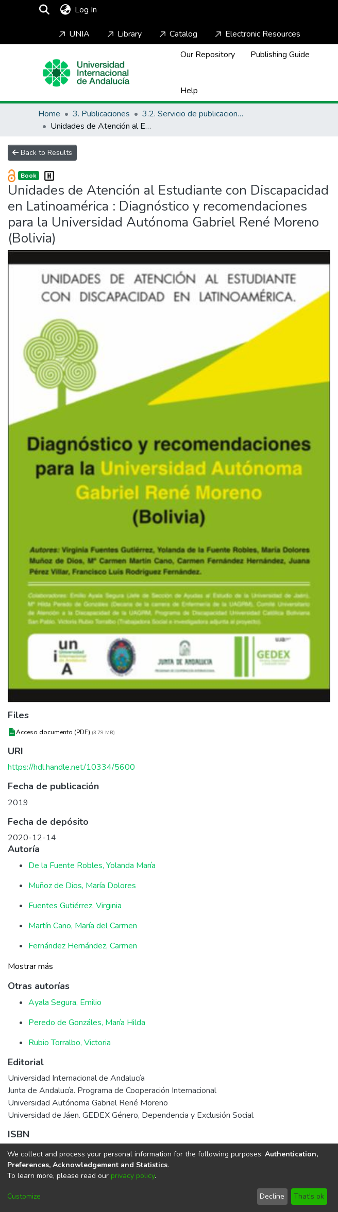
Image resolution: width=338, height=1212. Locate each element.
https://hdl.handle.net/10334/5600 (71, 767)
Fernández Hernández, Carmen (82, 945)
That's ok (309, 1196)
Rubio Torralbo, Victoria (69, 1042)
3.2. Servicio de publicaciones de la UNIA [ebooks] (193, 113)
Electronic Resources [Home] (256, 34)
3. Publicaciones (101, 113)
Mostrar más (30, 966)
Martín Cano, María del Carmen (82, 925)
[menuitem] (65, 10)
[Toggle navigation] (128, 10)
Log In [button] (86, 9)
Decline (272, 1196)
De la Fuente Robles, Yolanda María (92, 865)
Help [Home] (189, 90)
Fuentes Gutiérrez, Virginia (75, 905)
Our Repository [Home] (207, 54)
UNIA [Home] (73, 34)
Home (49, 113)
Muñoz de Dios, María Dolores (82, 885)
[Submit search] (44, 10)
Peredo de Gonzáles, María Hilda (86, 1022)
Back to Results (42, 153)
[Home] (86, 73)
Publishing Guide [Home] (280, 54)
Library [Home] (123, 34)
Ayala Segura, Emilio (65, 1002)
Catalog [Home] (177, 34)
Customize (24, 1196)
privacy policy (133, 1176)
